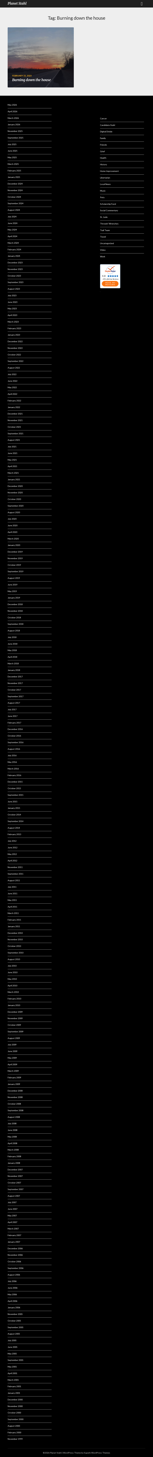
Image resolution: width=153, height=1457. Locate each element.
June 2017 (12, 716)
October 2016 (14, 735)
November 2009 (15, 1018)
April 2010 (12, 985)
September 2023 (15, 282)
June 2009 (12, 1051)
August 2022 (14, 367)
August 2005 (14, 1333)
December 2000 (15, 1399)
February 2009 (14, 1077)
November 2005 (15, 1314)
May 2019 (12, 591)
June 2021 (12, 453)
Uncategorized (107, 243)
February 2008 (14, 1156)
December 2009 (15, 1012)
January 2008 (14, 1163)
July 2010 (12, 965)
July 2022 (12, 374)
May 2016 (12, 762)
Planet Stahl (17, 3)
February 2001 (14, 1386)
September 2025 (15, 137)
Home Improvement (109, 171)
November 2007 (15, 1176)
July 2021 (12, 446)
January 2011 (14, 926)
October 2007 (14, 1182)
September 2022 (15, 361)
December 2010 (15, 933)
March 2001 (13, 1380)
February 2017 (14, 722)
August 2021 (14, 440)
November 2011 (15, 867)
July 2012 (12, 841)
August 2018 (14, 630)
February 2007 (14, 1235)
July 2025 (12, 144)
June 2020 (12, 525)
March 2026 (13, 118)
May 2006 (12, 1294)
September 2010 (15, 952)
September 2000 (15, 1419)
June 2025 (12, 150)
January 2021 (14, 479)
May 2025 (12, 157)
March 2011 (13, 913)
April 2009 (12, 1064)
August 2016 (14, 749)
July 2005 (12, 1340)
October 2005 (14, 1320)
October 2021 (14, 427)
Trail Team (105, 230)
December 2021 (15, 413)
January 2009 (14, 1084)
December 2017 (15, 676)
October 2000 (14, 1412)
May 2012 (12, 854)
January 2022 (14, 407)
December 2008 (15, 1090)
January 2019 (14, 597)
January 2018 (14, 670)
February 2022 (14, 400)
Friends (103, 144)
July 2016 (12, 755)
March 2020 (13, 538)
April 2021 (12, 466)
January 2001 (14, 1393)
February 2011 (14, 919)
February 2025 (14, 170)
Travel (103, 236)
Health (103, 158)
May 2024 (12, 229)
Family (103, 138)
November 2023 (15, 269)
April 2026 (12, 111)
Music (103, 190)
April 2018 (12, 657)
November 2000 (15, 1406)
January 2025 (14, 177)
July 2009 (12, 1044)
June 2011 (12, 893)
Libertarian (105, 177)
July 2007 (12, 1202)
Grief (102, 151)
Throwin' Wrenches (109, 223)
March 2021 (13, 473)
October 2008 (14, 1103)
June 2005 (12, 1347)
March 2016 (13, 768)
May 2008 (12, 1136)
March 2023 (13, 321)
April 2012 (12, 860)
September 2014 (15, 821)
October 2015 (14, 788)
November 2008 (15, 1097)
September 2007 (15, 1189)
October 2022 (14, 354)
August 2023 (14, 289)
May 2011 (12, 900)
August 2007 (14, 1196)
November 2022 (15, 348)
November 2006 (15, 1255)
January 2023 (14, 334)
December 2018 (15, 604)
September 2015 (15, 795)
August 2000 (14, 1426)
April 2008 (12, 1143)
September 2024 (15, 203)
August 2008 (14, 1117)
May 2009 (12, 1058)
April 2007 (12, 1222)
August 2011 (14, 880)
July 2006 (12, 1281)
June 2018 (12, 643)
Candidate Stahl (107, 125)
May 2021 (12, 459)
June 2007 (12, 1209)
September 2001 (15, 1360)
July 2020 (12, 519)
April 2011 (12, 906)
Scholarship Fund (108, 204)
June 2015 (12, 801)
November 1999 (15, 1439)
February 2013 (14, 834)
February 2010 (14, 998)
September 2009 (15, 1031)
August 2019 (14, 578)
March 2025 (13, 164)
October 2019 (14, 565)
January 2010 (14, 1005)
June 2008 (12, 1130)
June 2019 (12, 584)
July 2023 (12, 295)
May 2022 (12, 387)
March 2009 (13, 1071)
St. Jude (104, 217)
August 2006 (14, 1274)
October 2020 (14, 499)
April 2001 (12, 1373)
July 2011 (12, 887)
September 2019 (15, 571)
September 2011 (15, 873)
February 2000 (14, 1432)
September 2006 (15, 1268)
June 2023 (12, 302)
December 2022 (15, 341)
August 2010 (14, 959)
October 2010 (14, 946)
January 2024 (14, 256)
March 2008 (13, 1149)
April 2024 (12, 236)
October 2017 (14, 689)
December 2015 (15, 781)
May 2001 (12, 1366)
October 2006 (14, 1261)
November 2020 (15, 492)
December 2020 (15, 486)
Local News (105, 184)
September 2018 (15, 624)
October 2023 (14, 275)
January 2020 (14, 545)
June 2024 (12, 223)
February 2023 (14, 328)
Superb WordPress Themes (97, 1452)
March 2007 (13, 1228)
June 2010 (12, 972)
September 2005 (15, 1327)
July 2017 (12, 709)
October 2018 (14, 617)
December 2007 (15, 1169)
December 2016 (15, 729)
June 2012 (12, 847)
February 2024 (14, 249)
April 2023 (12, 315)
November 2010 (15, 939)
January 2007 (14, 1242)
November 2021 (15, 420)
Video (103, 250)
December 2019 (15, 551)
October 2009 (14, 1025)
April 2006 (12, 1301)
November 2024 (15, 190)
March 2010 (13, 992)
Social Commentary (109, 210)
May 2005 (12, 1353)
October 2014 (14, 814)
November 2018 (15, 611)
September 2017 (15, 696)
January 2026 (14, 124)
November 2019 (15, 558)
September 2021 (15, 433)
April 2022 (12, 394)
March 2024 (13, 243)
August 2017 (14, 703)
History (103, 164)
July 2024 (12, 216)
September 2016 (15, 742)
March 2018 (13, 663)
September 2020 (15, 505)
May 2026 (12, 105)
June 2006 (12, 1287)
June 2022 (12, 381)
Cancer (103, 118)
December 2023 (15, 262)
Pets (102, 197)
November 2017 (15, 683)
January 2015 (14, 808)
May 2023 (12, 308)
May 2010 (12, 979)
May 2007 (12, 1215)
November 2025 (15, 131)
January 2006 (14, 1307)
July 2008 (12, 1123)
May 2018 (12, 650)
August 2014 (14, 828)
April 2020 (12, 532)
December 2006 (15, 1248)
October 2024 (14, 197)
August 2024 (14, 210)
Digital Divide (106, 131)
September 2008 (15, 1110)
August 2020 (14, 512)
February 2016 (14, 775)
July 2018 (12, 637)
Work (102, 256)
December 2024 (15, 183)
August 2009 (14, 1038)
